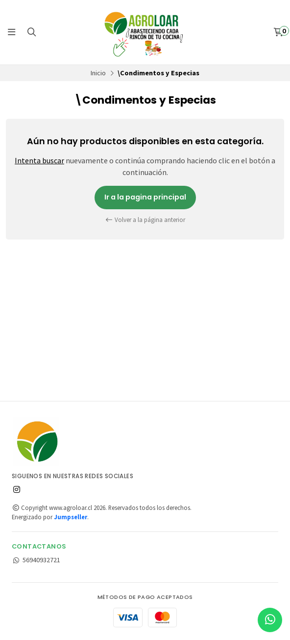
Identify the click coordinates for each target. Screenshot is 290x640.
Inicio (98, 72)
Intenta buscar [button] (39, 160)
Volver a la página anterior (145, 220)
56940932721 (36, 559)
